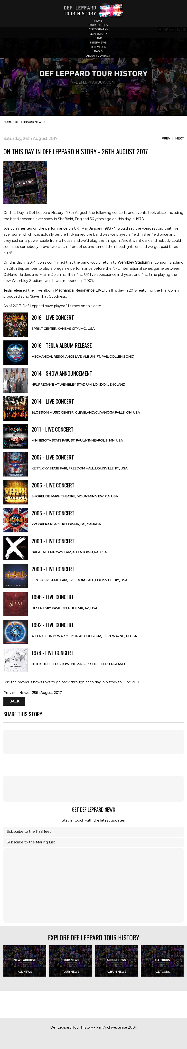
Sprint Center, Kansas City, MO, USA (62, 328)
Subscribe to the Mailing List (31, 842)
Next (179, 138)
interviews (98, 42)
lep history (98, 33)
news (98, 20)
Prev (166, 138)
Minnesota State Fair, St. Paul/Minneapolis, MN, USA (77, 440)
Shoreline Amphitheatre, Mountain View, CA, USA (74, 496)
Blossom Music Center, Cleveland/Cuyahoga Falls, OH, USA (85, 412)
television (98, 46)
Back (14, 701)
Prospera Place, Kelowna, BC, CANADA (66, 524)
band (98, 38)
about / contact (98, 55)
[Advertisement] (93, 789)
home (7, 122)
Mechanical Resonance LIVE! (79, 290)
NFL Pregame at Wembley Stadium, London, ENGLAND (78, 384)
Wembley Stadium (134, 262)
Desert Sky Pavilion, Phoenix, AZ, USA (64, 608)
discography (98, 29)
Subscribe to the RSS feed (29, 831)
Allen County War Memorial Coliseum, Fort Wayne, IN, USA (84, 636)
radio (98, 51)
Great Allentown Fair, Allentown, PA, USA (69, 552)
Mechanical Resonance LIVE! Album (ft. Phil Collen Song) (82, 356)
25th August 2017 (47, 693)
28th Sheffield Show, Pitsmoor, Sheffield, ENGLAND (78, 664)
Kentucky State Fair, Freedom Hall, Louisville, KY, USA (79, 468)
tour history (98, 25)
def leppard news (29, 122)
